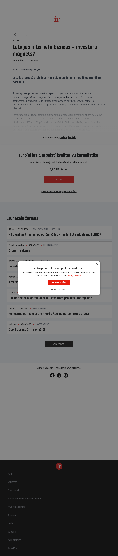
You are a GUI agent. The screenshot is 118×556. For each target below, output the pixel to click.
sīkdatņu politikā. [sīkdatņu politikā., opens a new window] (74, 275)
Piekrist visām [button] (59, 282)
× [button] (97, 264)
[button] (59, 289)
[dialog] (59, 278)
